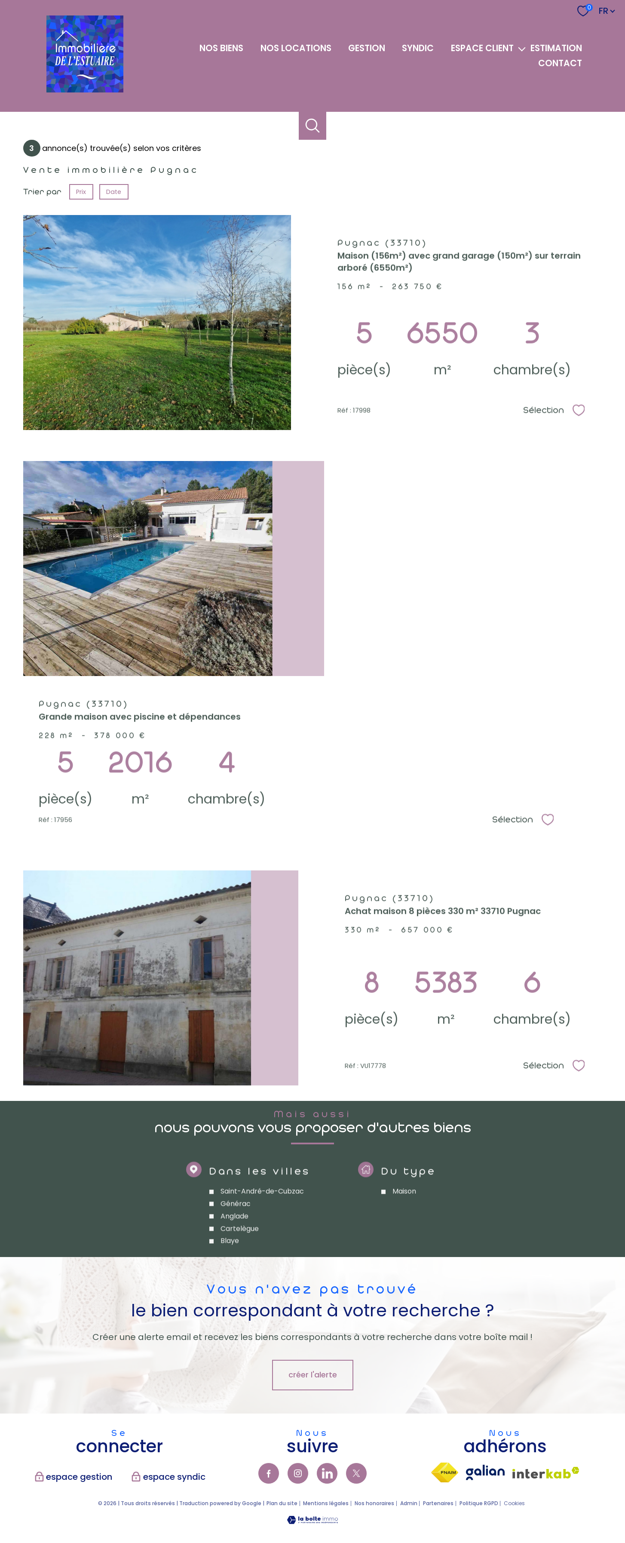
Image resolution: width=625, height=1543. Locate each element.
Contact (560, 63)
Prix (81, 191)
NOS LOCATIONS (295, 48)
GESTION (366, 48)
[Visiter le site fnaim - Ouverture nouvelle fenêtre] (444, 1472)
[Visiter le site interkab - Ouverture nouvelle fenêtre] (545, 1472)
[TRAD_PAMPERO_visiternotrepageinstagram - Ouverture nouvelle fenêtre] (298, 1473)
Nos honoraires (374, 1503)
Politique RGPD (479, 1503)
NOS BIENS (221, 48)
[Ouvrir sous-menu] (522, 48)
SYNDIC (418, 48)
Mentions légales (326, 1503)
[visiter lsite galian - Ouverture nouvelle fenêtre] (485, 1472)
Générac (236, 1231)
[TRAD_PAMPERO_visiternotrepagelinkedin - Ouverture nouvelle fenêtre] (327, 1473)
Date (114, 191)
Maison (404, 1218)
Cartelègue (240, 1255)
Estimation (556, 48)
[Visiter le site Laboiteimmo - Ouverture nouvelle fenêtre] (312, 1521)
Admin (408, 1503)
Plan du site (282, 1503)
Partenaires (438, 1503)
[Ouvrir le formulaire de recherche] (313, 126)
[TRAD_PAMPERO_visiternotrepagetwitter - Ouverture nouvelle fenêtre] (356, 1473)
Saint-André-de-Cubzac (262, 1218)
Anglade (234, 1243)
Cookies (514, 1503)
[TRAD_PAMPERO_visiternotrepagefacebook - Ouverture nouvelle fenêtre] (268, 1473)
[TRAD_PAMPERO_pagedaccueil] (84, 89)
